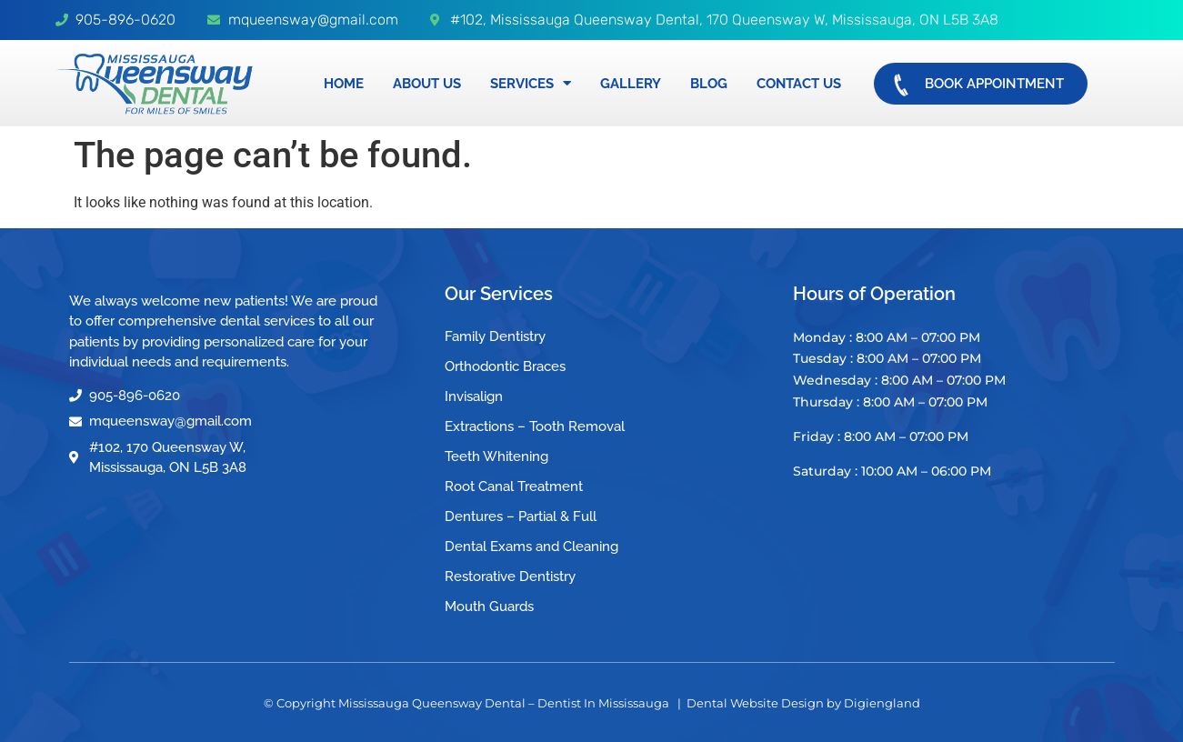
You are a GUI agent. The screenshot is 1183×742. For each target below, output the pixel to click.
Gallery (630, 83)
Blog (708, 83)
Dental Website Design (755, 703)
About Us (427, 83)
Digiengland (882, 703)
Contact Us (799, 83)
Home (344, 83)
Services (530, 83)
